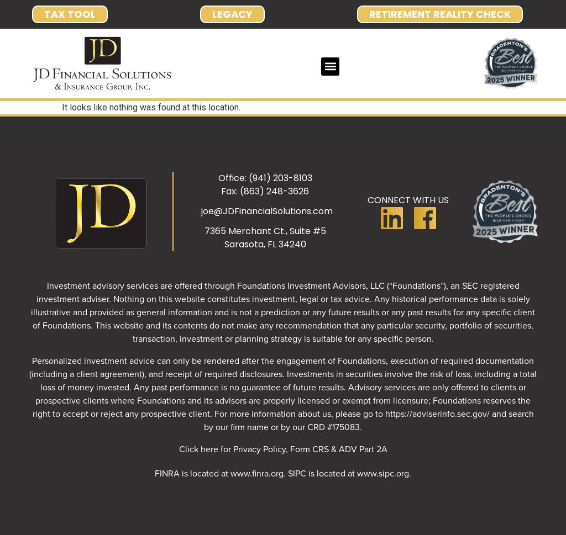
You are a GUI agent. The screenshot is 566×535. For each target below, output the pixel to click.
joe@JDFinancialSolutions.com (267, 211)
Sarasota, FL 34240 (265, 244)
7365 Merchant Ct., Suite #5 (265, 231)
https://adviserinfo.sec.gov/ (437, 413)
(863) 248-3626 (274, 191)
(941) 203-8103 (280, 178)
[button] (330, 66)
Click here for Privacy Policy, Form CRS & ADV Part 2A (283, 449)
